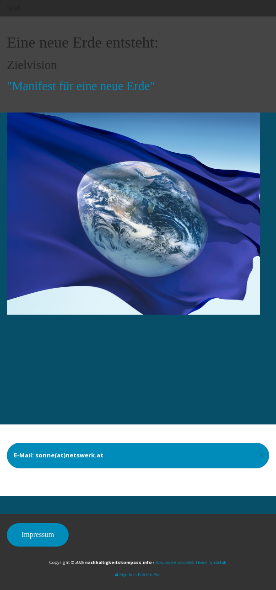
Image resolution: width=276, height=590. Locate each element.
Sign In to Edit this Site (137, 574)
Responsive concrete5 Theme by (191, 562)
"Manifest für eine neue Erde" (81, 86)
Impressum (38, 534)
